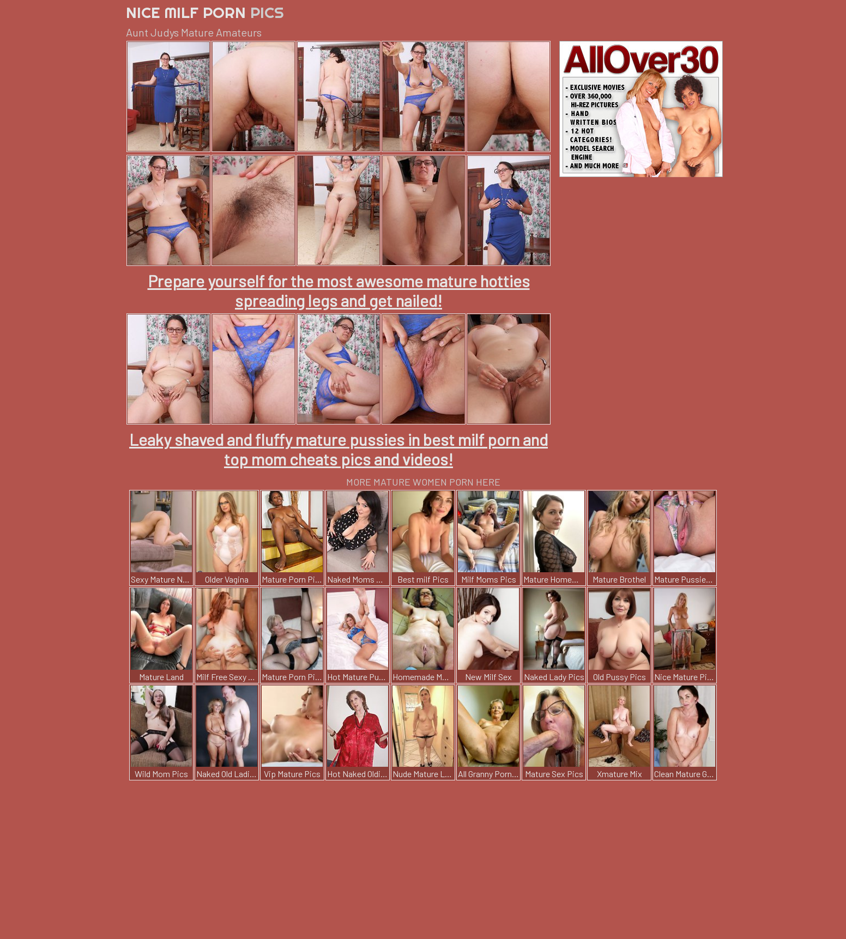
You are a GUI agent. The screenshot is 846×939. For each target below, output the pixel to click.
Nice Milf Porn (205, 12)
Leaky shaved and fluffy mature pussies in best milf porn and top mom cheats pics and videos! (338, 449)
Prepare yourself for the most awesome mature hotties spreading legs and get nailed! (339, 290)
